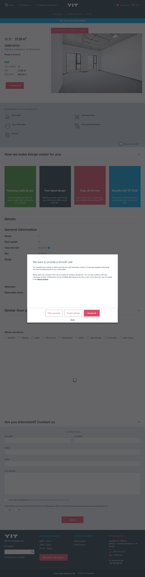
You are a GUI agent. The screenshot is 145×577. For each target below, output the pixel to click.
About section (42, 279)
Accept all (91, 313)
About (72, 320)
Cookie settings (73, 313)
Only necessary (54, 313)
